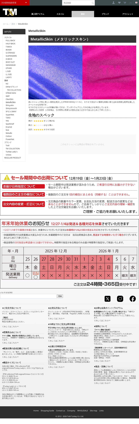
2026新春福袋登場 (8, 2)
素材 (83, 14)
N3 (7, 83)
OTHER (9, 68)
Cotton (9, 136)
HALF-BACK (10, 43)
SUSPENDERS (11, 56)
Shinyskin (10, 105)
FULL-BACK (10, 40)
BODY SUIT (10, 62)
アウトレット (127, 14)
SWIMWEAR (11, 65)
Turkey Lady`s (11, 151)
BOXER (8, 49)
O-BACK (9, 59)
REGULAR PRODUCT (12, 158)
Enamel (9, 127)
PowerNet (10, 139)
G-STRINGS (10, 53)
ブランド (105, 14)
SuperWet (10, 114)
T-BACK (9, 46)
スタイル (60, 14)
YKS (7, 121)
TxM (7, 145)
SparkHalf (10, 124)
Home (36, 410)
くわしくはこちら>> (10, 326)
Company (71, 410)
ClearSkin (9, 99)
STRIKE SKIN (11, 93)
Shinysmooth (11, 108)
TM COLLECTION (14, 90)
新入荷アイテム (37, 14)
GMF (8, 96)
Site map (93, 410)
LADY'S (8, 77)
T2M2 (8, 117)
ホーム (6, 24)
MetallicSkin (11, 102)
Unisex (8, 154)
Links (101, 410)
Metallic (9, 133)
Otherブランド (12, 86)
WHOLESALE (82, 410)
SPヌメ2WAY (11, 111)
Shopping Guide (47, 410)
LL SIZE (9, 74)
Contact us (60, 410)
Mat (7, 130)
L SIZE (8, 71)
